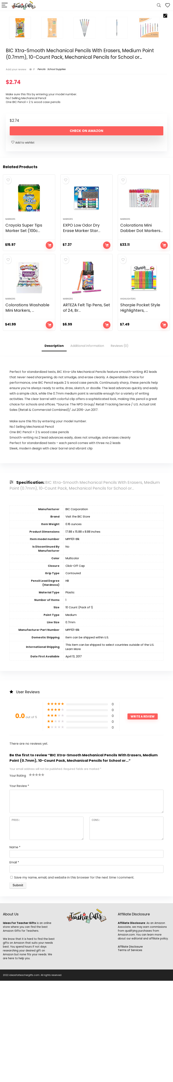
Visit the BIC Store (77, 618)
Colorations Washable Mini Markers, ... (27, 408)
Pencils (41, 166)
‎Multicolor (72, 659)
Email (14, 964)
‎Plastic (70, 694)
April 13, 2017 (73, 758)
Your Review (19, 887)
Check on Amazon (86, 227)
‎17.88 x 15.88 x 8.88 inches (82, 633)
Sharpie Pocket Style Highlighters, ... (140, 408)
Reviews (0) (119, 447)
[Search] (159, 5)
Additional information (87, 447)
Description (54, 447)
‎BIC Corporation (76, 610)
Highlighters (128, 400)
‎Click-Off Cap (75, 667)
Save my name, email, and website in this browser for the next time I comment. (74, 978)
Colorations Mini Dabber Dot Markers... (141, 327)
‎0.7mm (70, 724)
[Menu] (4, 5)
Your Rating (17, 877)
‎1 (65, 701)
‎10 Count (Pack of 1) (79, 709)
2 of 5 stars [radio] (32, 875)
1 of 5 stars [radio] (30, 875)
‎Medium (71, 716)
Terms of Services (130, 1051)
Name (14, 948)
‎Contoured (73, 674)
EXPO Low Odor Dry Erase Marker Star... (81, 327)
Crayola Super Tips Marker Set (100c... (23, 327)
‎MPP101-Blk (72, 640)
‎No (67, 648)
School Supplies (56, 166)
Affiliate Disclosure (130, 1048)
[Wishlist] (167, 5)
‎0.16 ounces (73, 625)
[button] (165, 16)
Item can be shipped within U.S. (87, 739)
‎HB (67, 682)
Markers (10, 318)
